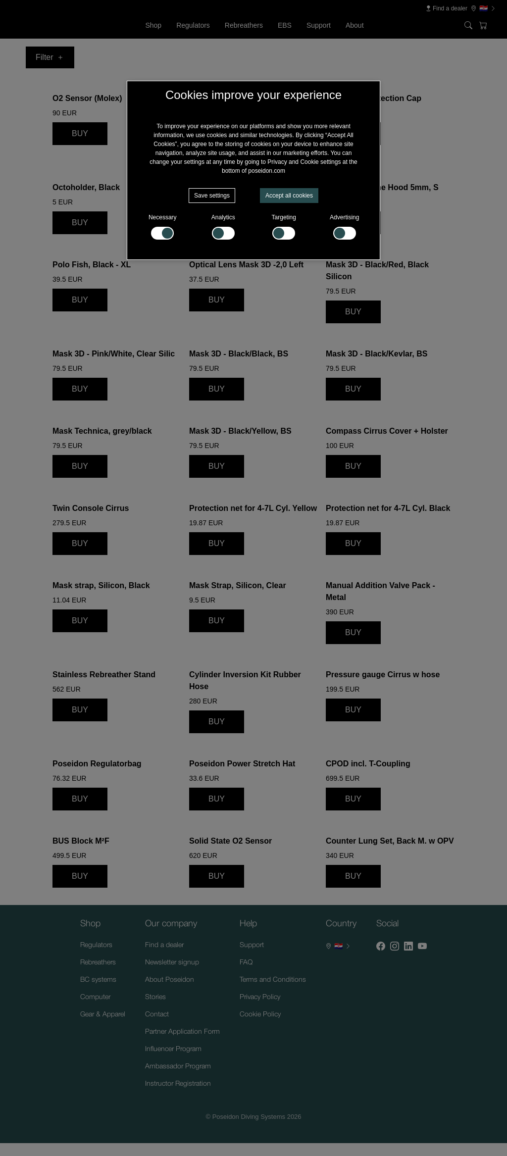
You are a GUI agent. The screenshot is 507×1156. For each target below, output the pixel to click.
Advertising (344, 227)
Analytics (223, 227)
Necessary (163, 227)
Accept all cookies (289, 195)
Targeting (284, 227)
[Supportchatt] (474, 1123)
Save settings (212, 195)
